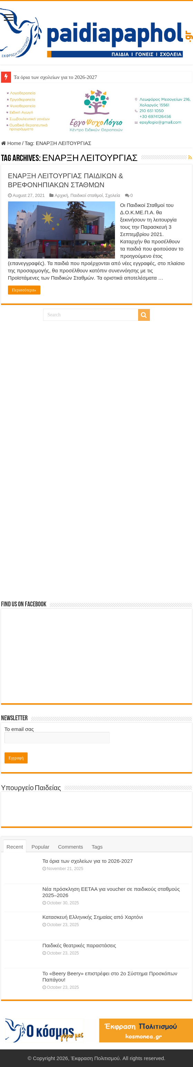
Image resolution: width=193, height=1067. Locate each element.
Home (11, 143)
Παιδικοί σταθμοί (86, 195)
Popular (40, 847)
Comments (70, 847)
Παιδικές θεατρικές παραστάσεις (79, 945)
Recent (15, 847)
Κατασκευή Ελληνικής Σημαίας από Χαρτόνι (92, 917)
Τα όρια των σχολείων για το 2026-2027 (55, 77)
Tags (97, 847)
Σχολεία (112, 195)
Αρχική (61, 195)
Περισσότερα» (24, 290)
